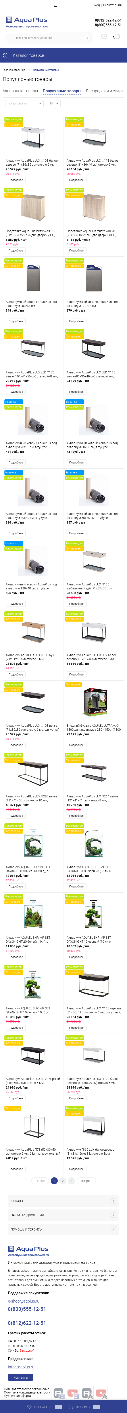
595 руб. (33, 596)
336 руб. (33, 525)
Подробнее (16, 180)
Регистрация (112, 5)
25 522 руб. (33, 171)
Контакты (20, 1379)
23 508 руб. (94, 596)
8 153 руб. (94, 242)
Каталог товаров (23, 55)
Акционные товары (20, 90)
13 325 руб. (94, 1162)
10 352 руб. (94, 950)
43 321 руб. (33, 808)
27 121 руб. (94, 737)
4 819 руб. (33, 1162)
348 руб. (33, 313)
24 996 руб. (33, 1091)
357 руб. (94, 525)
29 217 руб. (33, 384)
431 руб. (94, 454)
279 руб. (94, 313)
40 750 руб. (94, 808)
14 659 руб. (94, 667)
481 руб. (33, 454)
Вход (96, 5)
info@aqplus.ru (21, 1368)
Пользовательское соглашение (26, 1390)
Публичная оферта (17, 1397)
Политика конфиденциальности (27, 1393)
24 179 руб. (94, 384)
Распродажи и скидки (105, 90)
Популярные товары (62, 90)
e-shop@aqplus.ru (23, 1302)
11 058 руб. (33, 950)
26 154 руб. (94, 171)
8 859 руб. (33, 242)
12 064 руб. (33, 879)
